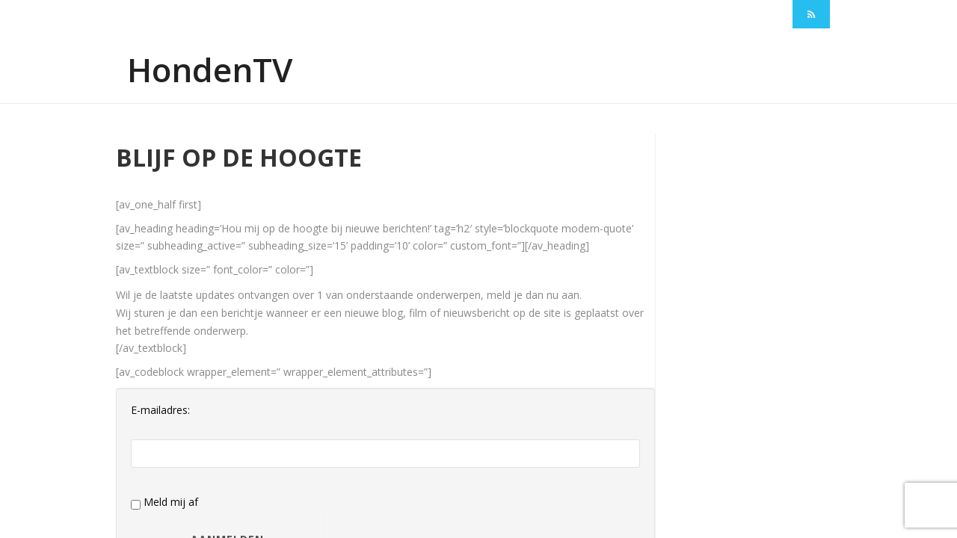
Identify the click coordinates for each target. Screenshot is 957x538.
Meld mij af (164, 502)
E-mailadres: (160, 410)
